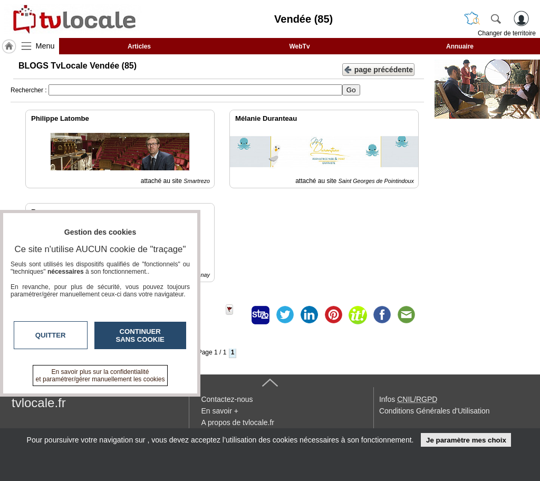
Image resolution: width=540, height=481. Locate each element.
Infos (408, 399)
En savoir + (219, 411)
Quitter (50, 335)
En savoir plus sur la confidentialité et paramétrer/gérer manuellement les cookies (100, 375)
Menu (45, 46)
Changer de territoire (507, 33)
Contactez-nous (227, 399)
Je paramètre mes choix (466, 440)
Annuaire (460, 46)
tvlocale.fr (39, 403)
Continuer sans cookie (140, 335)
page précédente (378, 69)
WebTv (299, 46)
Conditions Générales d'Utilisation (434, 411)
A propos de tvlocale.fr (237, 422)
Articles (139, 46)
